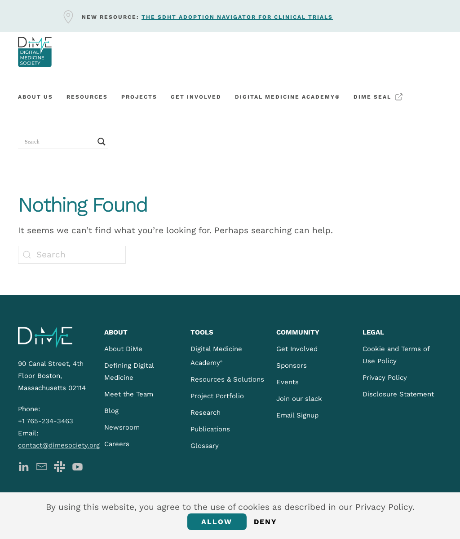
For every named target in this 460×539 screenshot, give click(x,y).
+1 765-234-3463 (45, 421)
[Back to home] (35, 52)
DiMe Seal (378, 96)
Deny (266, 521)
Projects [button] (139, 97)
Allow (217, 521)
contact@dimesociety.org (59, 445)
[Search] (72, 255)
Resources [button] (87, 97)
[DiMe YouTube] (77, 466)
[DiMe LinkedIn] (23, 466)
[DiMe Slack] (59, 466)
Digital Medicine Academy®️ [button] (287, 97)
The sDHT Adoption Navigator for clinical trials (237, 17)
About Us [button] (35, 97)
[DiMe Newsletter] (41, 466)
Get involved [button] (196, 97)
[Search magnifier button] (101, 141)
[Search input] (59, 141)
